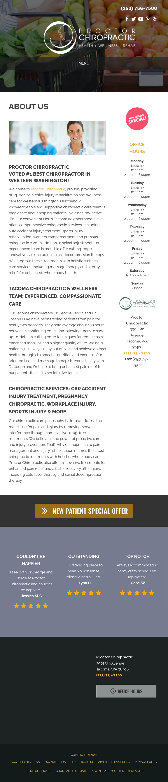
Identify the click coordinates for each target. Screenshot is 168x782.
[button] (84, 511)
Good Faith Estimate (71, 771)
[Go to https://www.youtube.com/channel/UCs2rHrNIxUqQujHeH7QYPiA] (140, 19)
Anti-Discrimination (51, 762)
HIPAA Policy (120, 762)
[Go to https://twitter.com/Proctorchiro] (133, 19)
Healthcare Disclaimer (89, 762)
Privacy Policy (146, 762)
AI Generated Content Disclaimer (117, 771)
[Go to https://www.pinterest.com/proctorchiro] (147, 19)
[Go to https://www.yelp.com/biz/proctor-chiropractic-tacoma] (154, 19)
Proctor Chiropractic (48, 189)
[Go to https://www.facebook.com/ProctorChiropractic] (126, 19)
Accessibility (21, 762)
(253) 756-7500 (139, 8)
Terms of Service (38, 771)
